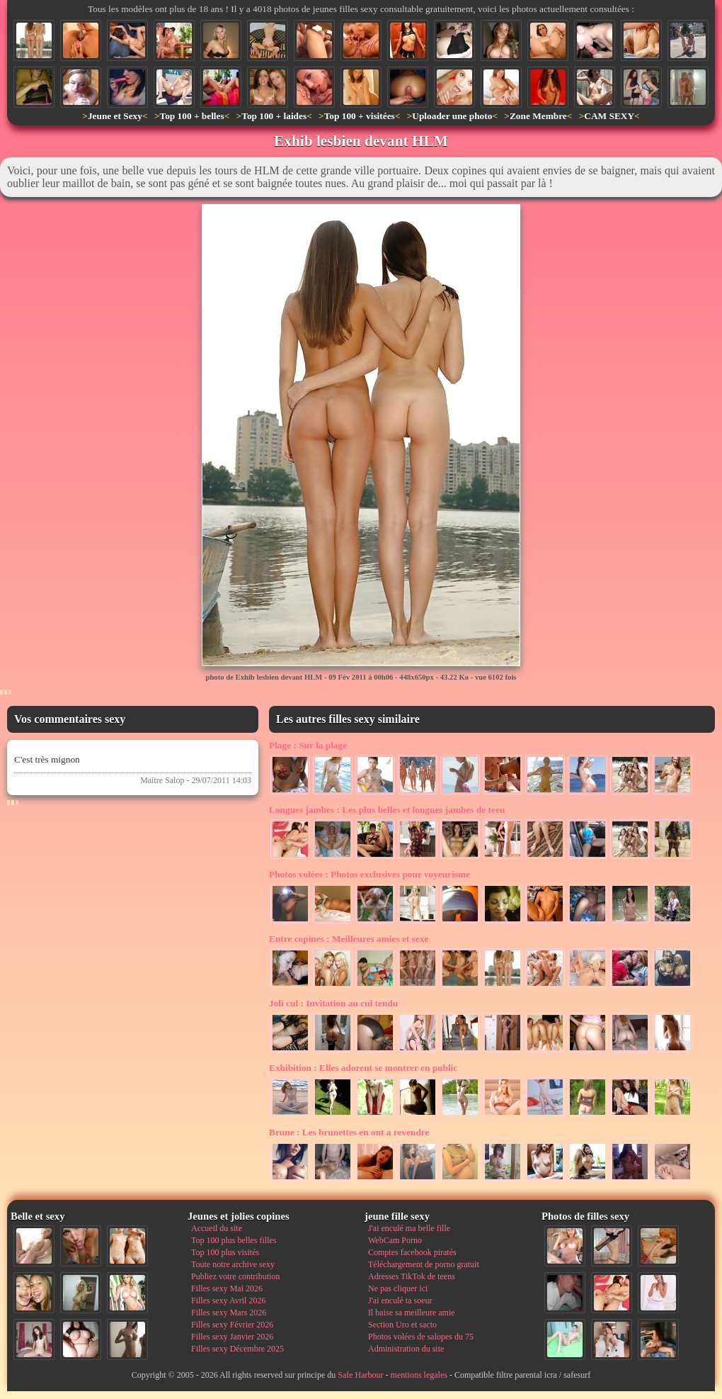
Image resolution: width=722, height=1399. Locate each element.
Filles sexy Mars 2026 (228, 1312)
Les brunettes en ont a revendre (349, 1132)
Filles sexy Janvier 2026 (232, 1337)
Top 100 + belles (191, 116)
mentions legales (419, 1375)
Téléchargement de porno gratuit (423, 1264)
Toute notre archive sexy (233, 1264)
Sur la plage (308, 745)
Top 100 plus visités (225, 1252)
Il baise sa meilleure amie (411, 1312)
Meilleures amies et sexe (348, 938)
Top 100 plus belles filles (233, 1240)
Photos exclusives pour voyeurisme (369, 874)
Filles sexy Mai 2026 (227, 1288)
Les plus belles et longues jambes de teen (387, 809)
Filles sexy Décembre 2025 (237, 1349)
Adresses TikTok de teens (411, 1276)
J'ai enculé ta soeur (400, 1300)
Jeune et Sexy (115, 116)
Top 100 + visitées (359, 116)
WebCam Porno (395, 1240)
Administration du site (406, 1349)
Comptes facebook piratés (412, 1252)
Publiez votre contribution (235, 1276)
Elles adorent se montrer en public (363, 1067)
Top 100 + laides (273, 116)
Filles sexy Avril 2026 (228, 1300)
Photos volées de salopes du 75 (421, 1337)
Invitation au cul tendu (333, 1003)
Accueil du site (216, 1228)
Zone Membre (538, 116)
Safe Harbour (360, 1375)
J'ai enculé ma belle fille (409, 1228)
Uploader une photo (452, 116)
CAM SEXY (609, 116)
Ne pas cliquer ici (398, 1288)
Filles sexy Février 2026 (232, 1325)
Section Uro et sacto (402, 1325)
